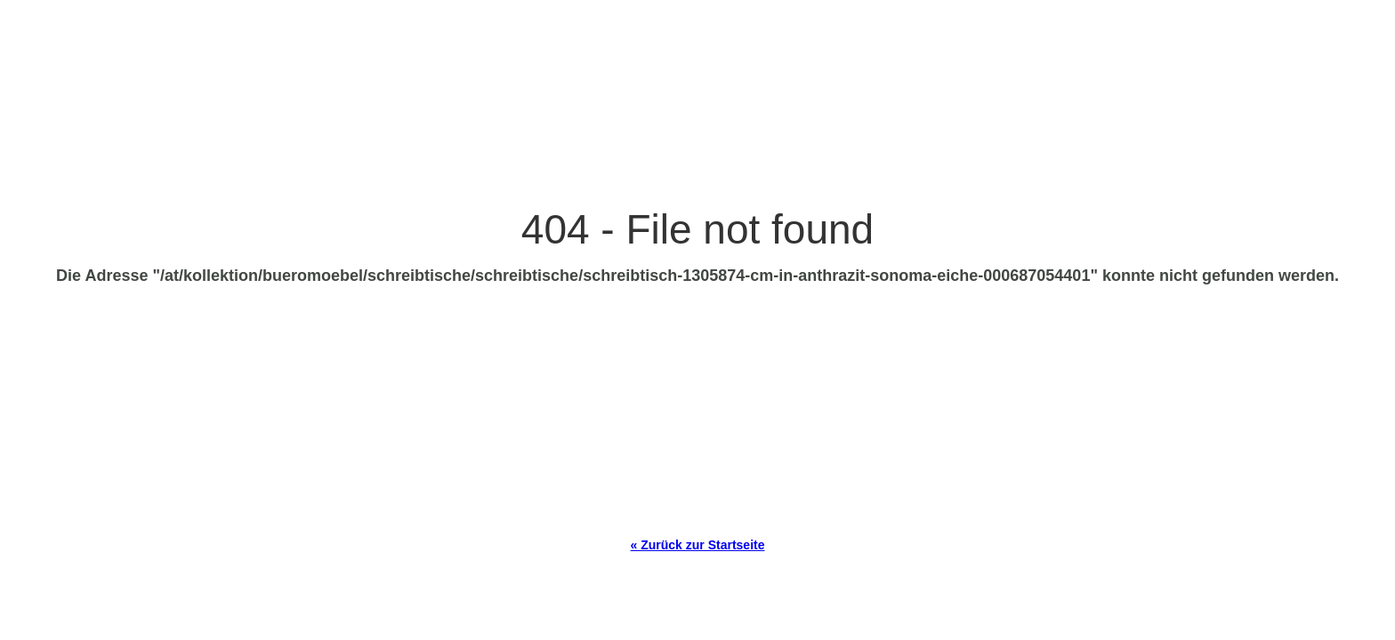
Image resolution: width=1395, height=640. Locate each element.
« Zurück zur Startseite (698, 545)
